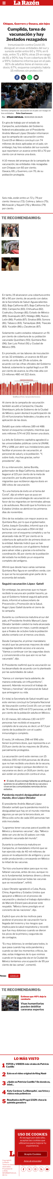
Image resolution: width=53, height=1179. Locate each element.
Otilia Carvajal (15, 117)
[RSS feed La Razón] (41, 1169)
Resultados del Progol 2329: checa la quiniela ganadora (26, 1101)
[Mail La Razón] (36, 77)
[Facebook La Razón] (17, 77)
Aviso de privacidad (32, 1161)
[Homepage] (26, 2)
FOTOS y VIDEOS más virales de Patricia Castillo (27, 1065)
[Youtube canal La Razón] (47, 1169)
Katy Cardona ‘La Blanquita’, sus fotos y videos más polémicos (28, 1092)
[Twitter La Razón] (23, 77)
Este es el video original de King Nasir (26, 1073)
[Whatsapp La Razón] (29, 77)
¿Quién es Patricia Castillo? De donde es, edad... (28, 1083)
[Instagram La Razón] (35, 1169)
